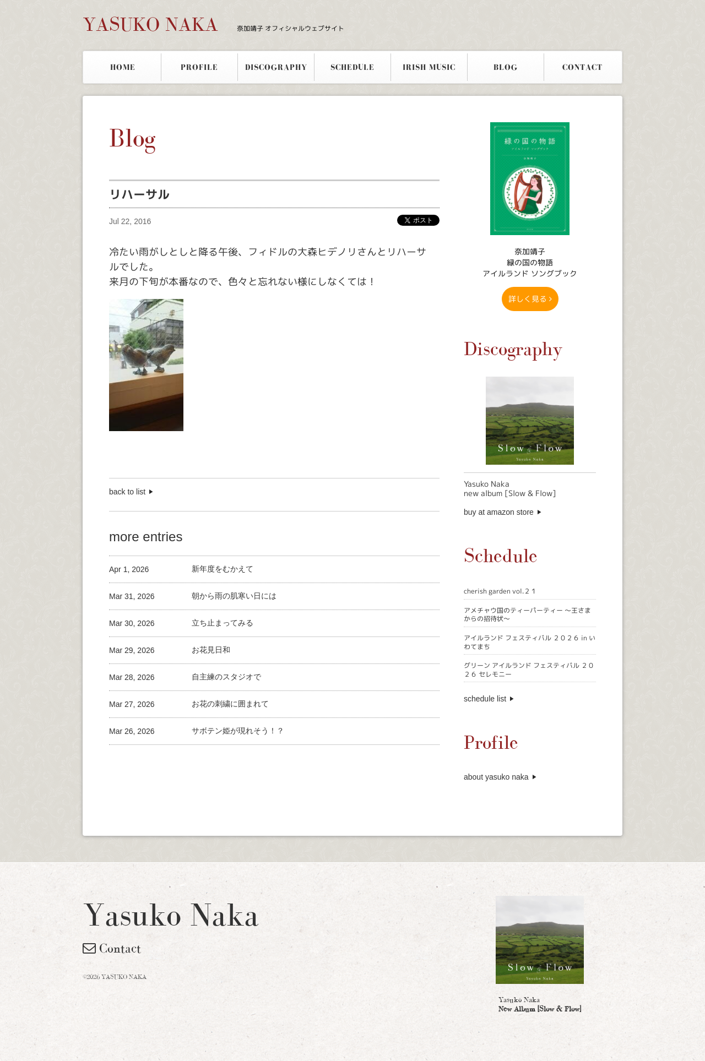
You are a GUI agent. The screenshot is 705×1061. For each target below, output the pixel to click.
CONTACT (582, 67)
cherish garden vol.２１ (500, 591)
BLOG (506, 67)
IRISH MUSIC (429, 67)
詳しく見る (530, 298)
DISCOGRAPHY (276, 67)
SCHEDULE (352, 67)
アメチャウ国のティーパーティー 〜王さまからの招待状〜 (527, 615)
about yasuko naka (496, 776)
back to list (127, 491)
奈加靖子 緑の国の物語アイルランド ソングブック (529, 262)
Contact (112, 948)
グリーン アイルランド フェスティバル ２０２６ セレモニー (529, 670)
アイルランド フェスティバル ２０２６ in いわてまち (529, 642)
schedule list (485, 698)
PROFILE (199, 67)
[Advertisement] (238, 763)
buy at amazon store (499, 512)
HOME (122, 67)
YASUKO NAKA (213, 24)
